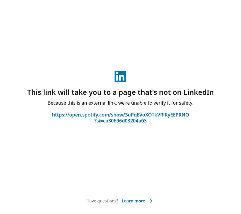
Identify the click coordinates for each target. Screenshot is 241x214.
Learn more (137, 201)
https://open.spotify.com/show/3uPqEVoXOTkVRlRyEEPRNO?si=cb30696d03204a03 (120, 117)
